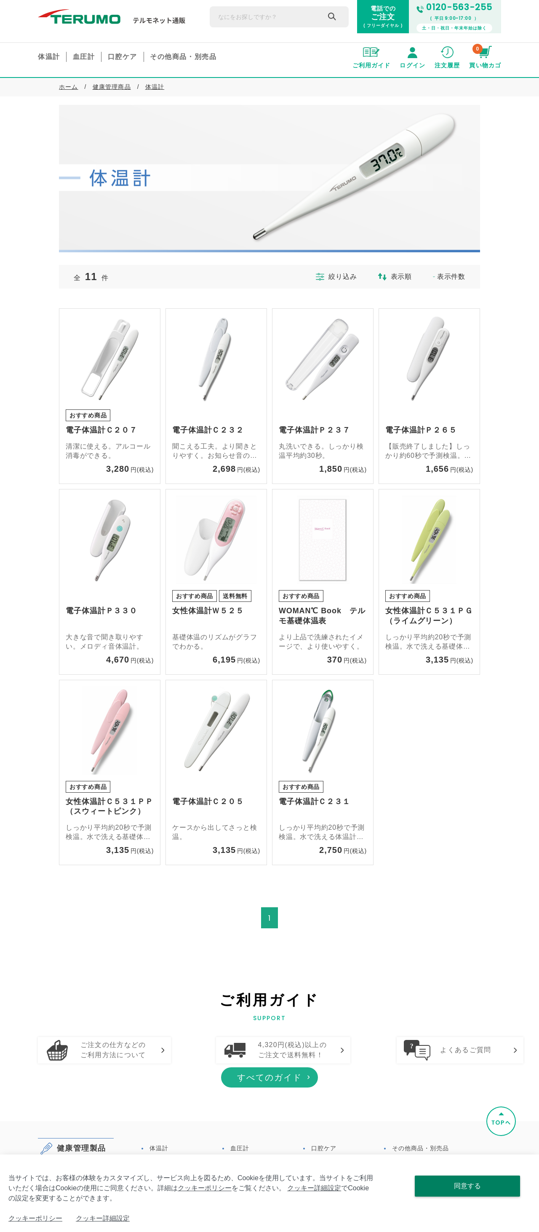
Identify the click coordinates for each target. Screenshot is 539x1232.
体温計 (155, 86)
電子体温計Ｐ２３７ (314, 430)
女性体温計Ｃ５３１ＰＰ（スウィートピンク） (109, 806)
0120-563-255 (454, 7)
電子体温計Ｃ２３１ (314, 801)
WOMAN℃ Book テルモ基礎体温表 (322, 616)
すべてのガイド (269, 1114)
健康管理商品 (112, 86)
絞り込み (332, 277)
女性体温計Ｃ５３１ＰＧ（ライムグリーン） (429, 616)
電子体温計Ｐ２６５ (421, 430)
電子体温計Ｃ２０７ (101, 430)
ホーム (68, 86)
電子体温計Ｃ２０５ (208, 801)
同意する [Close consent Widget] (467, 1185)
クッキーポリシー (205, 1188)
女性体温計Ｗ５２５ (208, 611)
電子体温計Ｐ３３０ (101, 611)
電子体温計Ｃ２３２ (208, 430)
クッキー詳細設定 (314, 1188)
